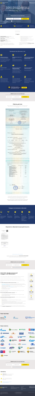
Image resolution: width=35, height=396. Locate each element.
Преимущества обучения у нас (14, 388)
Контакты (22, 389)
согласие (14, 20)
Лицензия (14, 0)
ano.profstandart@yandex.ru (6, 382)
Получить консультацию (23, 388)
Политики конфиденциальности (17, 21)
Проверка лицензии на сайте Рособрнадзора (17, 254)
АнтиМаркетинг (33, 392)
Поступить (21, 0)
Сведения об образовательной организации (15, 387)
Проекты (22, 387)
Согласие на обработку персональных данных (18, 392)
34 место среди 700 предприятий (5, 284)
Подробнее (24, 87)
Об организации (10, 0)
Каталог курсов (25, 0)
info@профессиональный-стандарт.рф (7, 381)
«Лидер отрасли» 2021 (10, 286)
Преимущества (17, 0)
